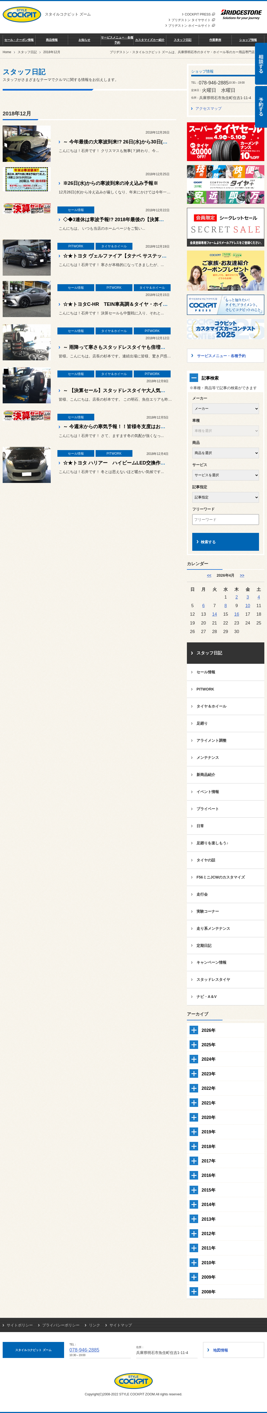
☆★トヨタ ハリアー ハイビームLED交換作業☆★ (119, 463)
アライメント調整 (211, 740)
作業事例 (215, 39)
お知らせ (84, 39)
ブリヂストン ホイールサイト (191, 26)
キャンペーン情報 (211, 962)
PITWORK (205, 689)
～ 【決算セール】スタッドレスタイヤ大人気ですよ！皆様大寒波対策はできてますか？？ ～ (163, 390)
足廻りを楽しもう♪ (212, 843)
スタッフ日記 (182, 39)
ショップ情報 (248, 39)
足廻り (202, 723)
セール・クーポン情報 (19, 39)
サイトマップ (120, 1325)
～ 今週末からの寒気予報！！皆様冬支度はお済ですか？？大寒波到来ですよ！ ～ (151, 426)
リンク (94, 1325)
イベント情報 (208, 792)
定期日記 (204, 945)
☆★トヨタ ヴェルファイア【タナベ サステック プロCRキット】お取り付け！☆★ (152, 256)
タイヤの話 (206, 860)
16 (236, 614)
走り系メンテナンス (213, 928)
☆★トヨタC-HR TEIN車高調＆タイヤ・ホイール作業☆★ (127, 304)
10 (247, 605)
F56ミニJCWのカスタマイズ (221, 877)
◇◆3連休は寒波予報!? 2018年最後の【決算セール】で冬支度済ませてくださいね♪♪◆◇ (159, 219)
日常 (200, 826)
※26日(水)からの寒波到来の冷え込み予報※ (110, 183)
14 (214, 614)
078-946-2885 (84, 1350)
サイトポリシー (20, 1325)
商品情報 (52, 39)
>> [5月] (242, 575)
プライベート (208, 809)
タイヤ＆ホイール (211, 706)
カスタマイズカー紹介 (149, 39)
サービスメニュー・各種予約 (117, 40)
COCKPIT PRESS (200, 14)
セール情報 (206, 672)
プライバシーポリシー (61, 1325)
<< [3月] (209, 575)
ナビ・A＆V (207, 996)
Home (7, 52)
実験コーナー (208, 911)
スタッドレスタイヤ (213, 979)
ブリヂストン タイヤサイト (193, 20)
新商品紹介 (206, 774)
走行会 (202, 894)
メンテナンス (208, 757)
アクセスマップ (208, 108)
